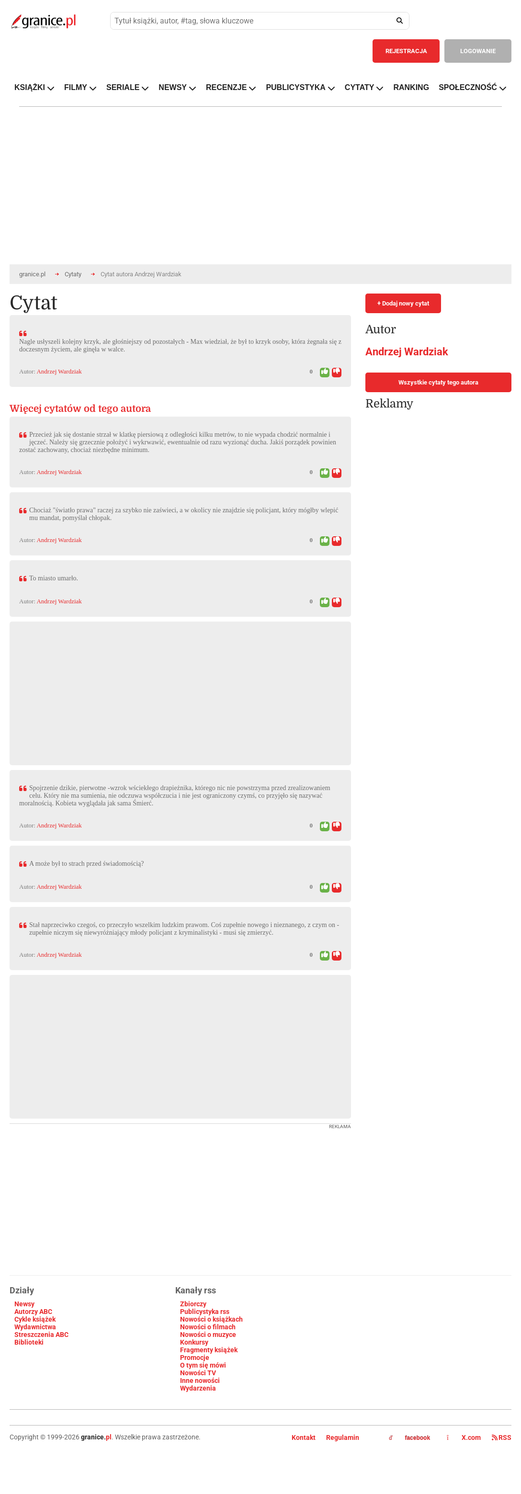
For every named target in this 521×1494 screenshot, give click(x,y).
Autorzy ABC (33, 1311)
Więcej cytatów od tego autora (80, 408)
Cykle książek (35, 1319)
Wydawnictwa (35, 1327)
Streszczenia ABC (41, 1334)
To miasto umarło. (53, 578)
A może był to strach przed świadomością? (86, 863)
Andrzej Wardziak (58, 371)
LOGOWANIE (478, 51)
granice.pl (32, 274)
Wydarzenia (198, 1388)
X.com (464, 1437)
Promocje (194, 1357)
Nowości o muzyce (208, 1334)
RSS (501, 1437)
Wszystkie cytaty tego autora (438, 382)
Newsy (24, 1304)
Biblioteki (29, 1342)
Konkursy (194, 1342)
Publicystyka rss (204, 1311)
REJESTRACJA (406, 51)
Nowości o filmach (208, 1327)
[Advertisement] (149, 689)
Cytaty (73, 274)
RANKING (411, 87)
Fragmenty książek (209, 1350)
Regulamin (342, 1437)
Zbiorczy (193, 1304)
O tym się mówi (203, 1365)
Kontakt (304, 1437)
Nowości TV (198, 1373)
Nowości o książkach (211, 1319)
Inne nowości (200, 1380)
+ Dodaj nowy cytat (403, 303)
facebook (409, 1438)
